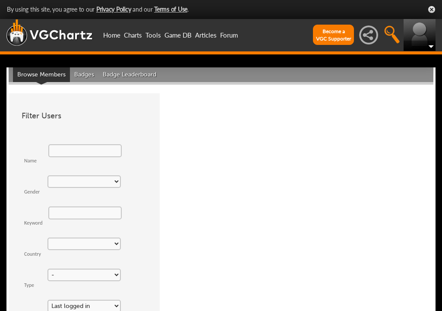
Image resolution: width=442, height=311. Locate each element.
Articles (206, 35)
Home (111, 35)
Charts (133, 35)
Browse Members (41, 74)
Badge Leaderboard (129, 74)
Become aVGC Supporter (333, 35)
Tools (153, 35)
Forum (229, 35)
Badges (84, 74)
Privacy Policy (113, 9)
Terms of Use (170, 9)
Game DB (178, 35)
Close (431, 9)
